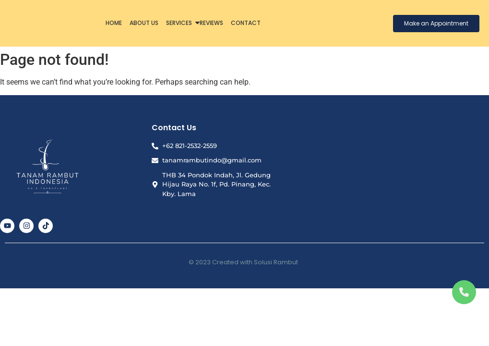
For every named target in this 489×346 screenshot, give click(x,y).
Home (114, 23)
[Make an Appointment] (436, 23)
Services (180, 23)
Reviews (211, 23)
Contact (246, 23)
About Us (144, 23)
